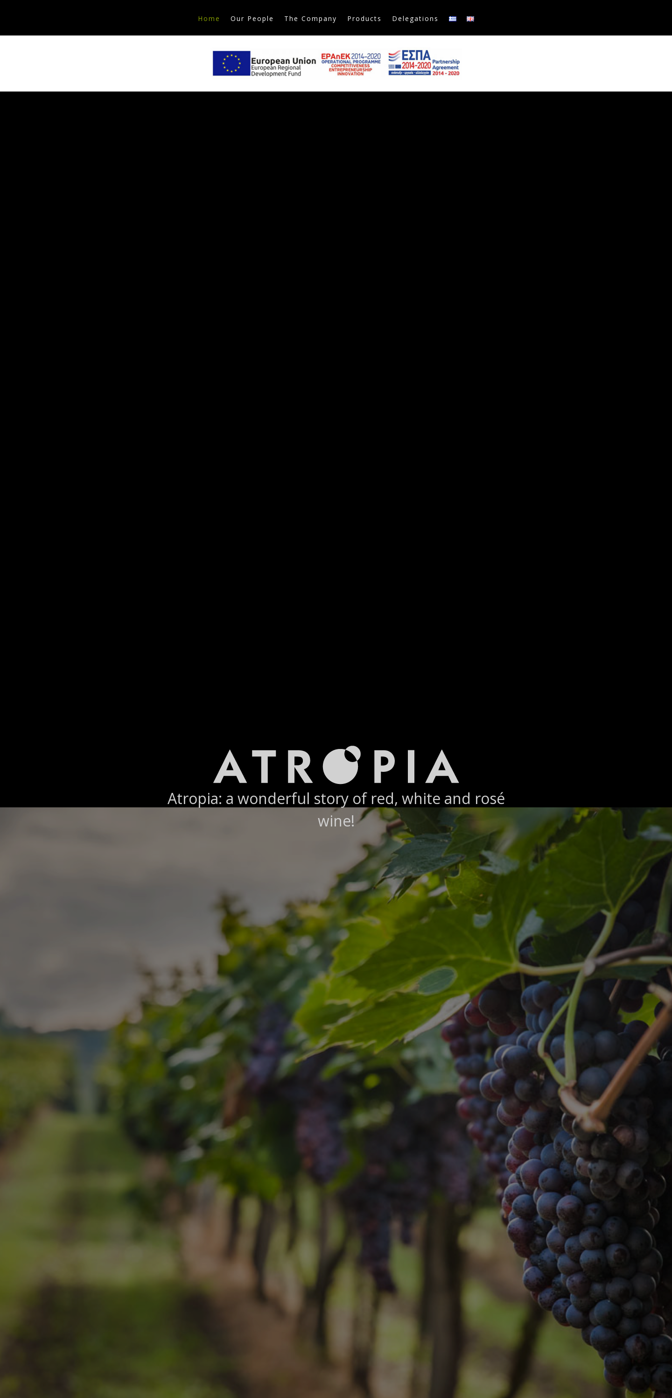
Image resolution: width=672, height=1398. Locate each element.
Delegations (415, 19)
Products (364, 19)
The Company (310, 19)
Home (209, 19)
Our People (252, 19)
